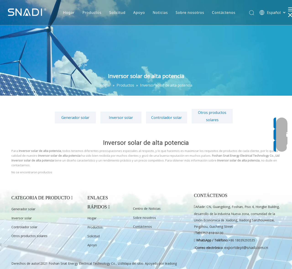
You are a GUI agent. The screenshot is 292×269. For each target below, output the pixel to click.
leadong (171, 263)
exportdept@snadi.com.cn (246, 247)
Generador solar (75, 117)
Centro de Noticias (147, 208)
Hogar (69, 12)
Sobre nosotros (190, 12)
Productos (91, 12)
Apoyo (139, 12)
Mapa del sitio (133, 263)
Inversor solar (121, 117)
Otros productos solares (212, 116)
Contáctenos (223, 12)
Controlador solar (166, 117)
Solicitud (117, 12)
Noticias (160, 12)
